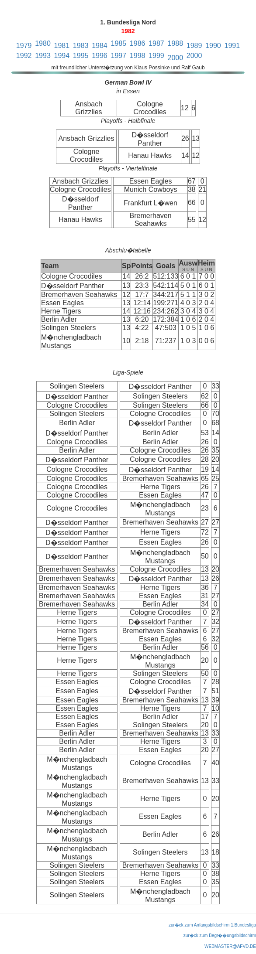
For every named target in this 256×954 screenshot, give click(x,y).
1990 (213, 45)
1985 (119, 43)
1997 (119, 55)
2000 (175, 57)
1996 (99, 55)
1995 (81, 55)
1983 (81, 45)
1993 (43, 55)
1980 (43, 43)
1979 (24, 45)
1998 (137, 55)
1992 (24, 55)
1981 (62, 45)
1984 (99, 45)
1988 (175, 43)
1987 (156, 43)
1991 (232, 45)
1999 (156, 55)
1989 (194, 45)
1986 (137, 43)
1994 (62, 55)
